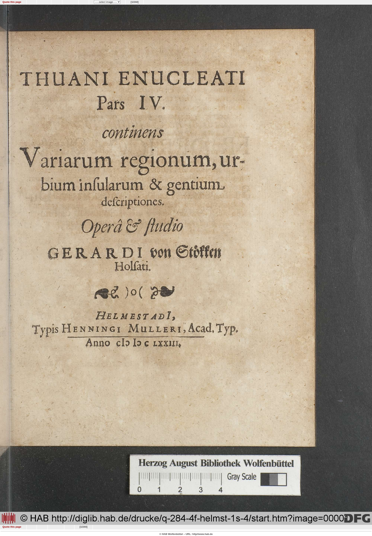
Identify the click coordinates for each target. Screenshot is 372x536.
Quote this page (11, 2)
